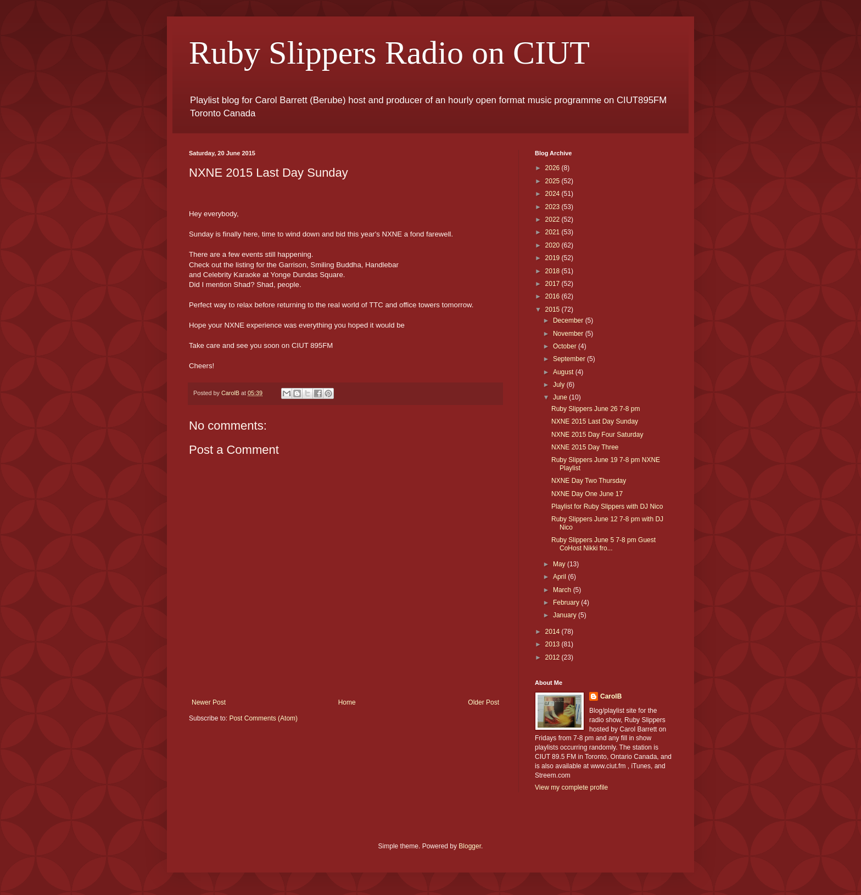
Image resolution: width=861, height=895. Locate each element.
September (570, 359)
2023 (553, 207)
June (561, 397)
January (565, 615)
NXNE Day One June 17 (587, 494)
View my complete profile (571, 787)
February (567, 602)
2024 (553, 194)
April (560, 577)
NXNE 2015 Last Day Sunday (594, 421)
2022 (553, 219)
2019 (553, 258)
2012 (553, 657)
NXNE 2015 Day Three (585, 447)
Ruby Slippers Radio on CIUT (389, 53)
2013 (553, 644)
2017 (553, 284)
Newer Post (209, 702)
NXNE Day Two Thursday (588, 481)
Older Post (483, 702)
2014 (553, 631)
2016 (553, 296)
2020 (553, 245)
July (560, 385)
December (569, 320)
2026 (553, 168)
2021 (553, 232)
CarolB (611, 696)
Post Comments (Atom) (263, 718)
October (565, 346)
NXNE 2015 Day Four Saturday (597, 434)
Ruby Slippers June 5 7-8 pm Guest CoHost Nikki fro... (603, 543)
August (564, 372)
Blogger (470, 846)
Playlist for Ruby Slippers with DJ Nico (607, 506)
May (560, 564)
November (569, 333)
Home (347, 702)
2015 (553, 309)
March (563, 590)
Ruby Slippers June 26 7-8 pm (595, 409)
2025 (553, 181)
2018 (553, 271)
